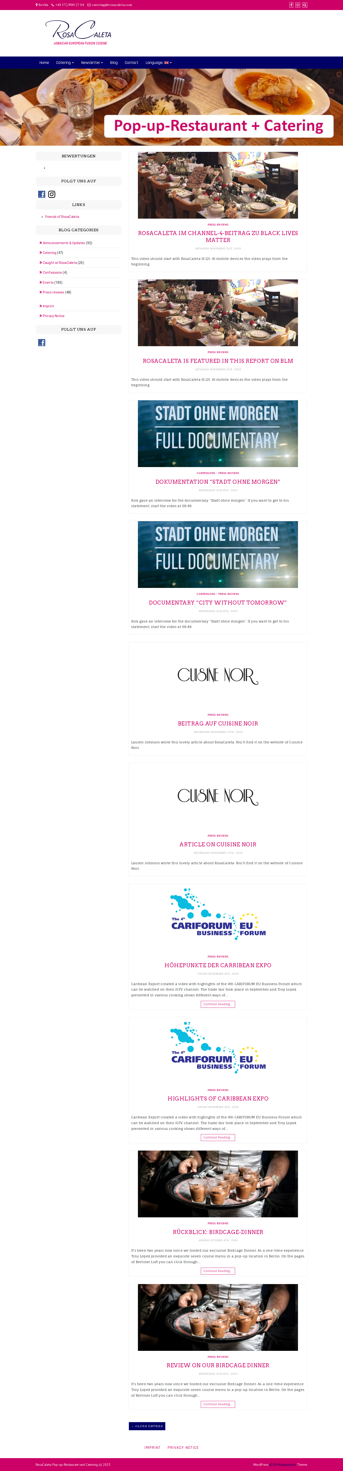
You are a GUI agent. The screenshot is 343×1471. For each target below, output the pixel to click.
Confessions (206, 473)
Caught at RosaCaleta (60, 263)
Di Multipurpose (283, 1464)
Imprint (48, 306)
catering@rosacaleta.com (112, 5)
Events (48, 282)
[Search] (304, 5)
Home (44, 62)
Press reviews (218, 224)
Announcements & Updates (64, 243)
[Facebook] (291, 5)
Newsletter (90, 62)
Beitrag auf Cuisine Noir (218, 723)
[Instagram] (297, 5)
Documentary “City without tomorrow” (218, 603)
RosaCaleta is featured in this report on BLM (218, 361)
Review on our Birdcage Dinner (217, 1365)
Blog (114, 62)
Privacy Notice (54, 316)
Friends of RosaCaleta (62, 217)
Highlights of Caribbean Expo (217, 1099)
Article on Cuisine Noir (218, 844)
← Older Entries (147, 1426)
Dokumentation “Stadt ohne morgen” (218, 482)
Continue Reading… (217, 1004)
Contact (131, 62)
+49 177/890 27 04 (69, 5)
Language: (157, 62)
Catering (63, 62)
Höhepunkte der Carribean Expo (218, 965)
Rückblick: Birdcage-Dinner (218, 1232)
